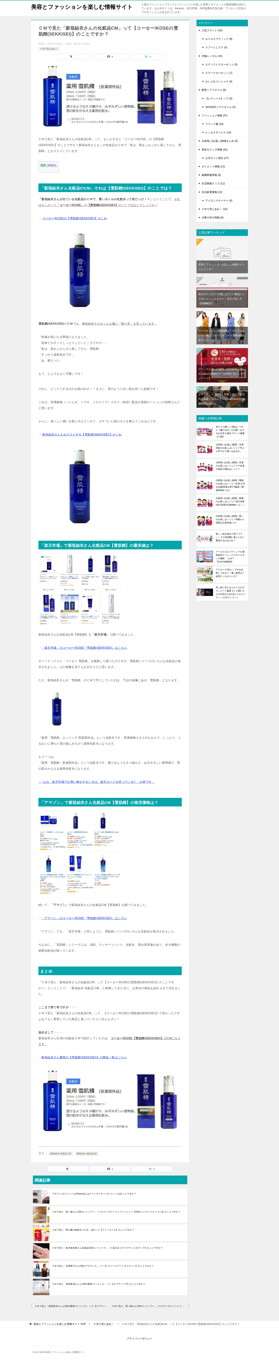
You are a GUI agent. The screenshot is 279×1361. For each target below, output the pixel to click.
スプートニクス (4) (216, 47)
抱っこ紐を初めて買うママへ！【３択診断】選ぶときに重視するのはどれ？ (230, 537)
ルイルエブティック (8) (218, 38)
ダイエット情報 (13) (213, 166)
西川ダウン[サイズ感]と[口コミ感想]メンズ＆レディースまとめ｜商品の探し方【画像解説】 (221, 299)
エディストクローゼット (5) (221, 64)
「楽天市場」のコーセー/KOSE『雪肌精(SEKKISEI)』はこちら (84, 647)
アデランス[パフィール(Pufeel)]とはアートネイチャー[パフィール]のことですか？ (94, 1193)
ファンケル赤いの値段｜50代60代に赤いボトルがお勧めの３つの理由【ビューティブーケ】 (221, 374)
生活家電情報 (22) (212, 192)
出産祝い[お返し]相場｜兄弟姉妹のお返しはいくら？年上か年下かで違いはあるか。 (230, 448)
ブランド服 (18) (214, 123)
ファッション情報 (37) (215, 115)
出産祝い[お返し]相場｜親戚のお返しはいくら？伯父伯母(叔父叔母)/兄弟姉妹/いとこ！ (230, 501)
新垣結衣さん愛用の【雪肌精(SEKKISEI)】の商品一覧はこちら (84, 1057)
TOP (59, 1324)
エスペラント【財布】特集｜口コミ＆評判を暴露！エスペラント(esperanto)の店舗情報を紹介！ (221, 399)
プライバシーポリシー (139, 1338)
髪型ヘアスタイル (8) (214, 89)
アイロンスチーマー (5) (218, 200)
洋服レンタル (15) (212, 56)
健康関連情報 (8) (211, 174)
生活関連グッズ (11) (213, 183)
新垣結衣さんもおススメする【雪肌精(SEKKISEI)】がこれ (82, 434)
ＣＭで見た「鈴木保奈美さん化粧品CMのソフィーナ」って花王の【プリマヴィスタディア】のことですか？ (107, 1248)
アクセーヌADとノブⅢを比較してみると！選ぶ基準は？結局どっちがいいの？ (230, 573)
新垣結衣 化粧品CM (86, 1153)
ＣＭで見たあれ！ (49, 49)
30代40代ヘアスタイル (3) (220, 107)
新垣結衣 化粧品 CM (60, 1153)
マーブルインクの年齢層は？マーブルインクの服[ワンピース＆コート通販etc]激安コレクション (221, 335)
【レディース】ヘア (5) (218, 98)
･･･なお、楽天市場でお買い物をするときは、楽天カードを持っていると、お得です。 (96, 781)
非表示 (52, 165)
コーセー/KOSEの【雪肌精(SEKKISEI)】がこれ (74, 218)
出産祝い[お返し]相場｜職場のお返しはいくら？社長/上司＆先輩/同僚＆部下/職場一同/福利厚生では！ (230, 485)
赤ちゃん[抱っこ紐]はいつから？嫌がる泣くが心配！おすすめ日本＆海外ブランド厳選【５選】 (230, 431)
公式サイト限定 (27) (217, 158)
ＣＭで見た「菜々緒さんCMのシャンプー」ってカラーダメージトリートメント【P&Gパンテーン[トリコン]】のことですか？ (116, 1212)
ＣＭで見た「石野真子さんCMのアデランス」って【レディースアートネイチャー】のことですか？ (103, 1266)
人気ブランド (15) (212, 30)
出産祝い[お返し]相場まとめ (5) (220, 140)
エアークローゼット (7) (218, 72)
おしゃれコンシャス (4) (218, 81)
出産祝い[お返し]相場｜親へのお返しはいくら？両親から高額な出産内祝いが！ (230, 519)
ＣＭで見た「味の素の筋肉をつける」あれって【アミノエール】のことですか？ (93, 1230)
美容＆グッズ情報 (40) (215, 149)
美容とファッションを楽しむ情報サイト (82, 6)
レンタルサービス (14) (218, 132)
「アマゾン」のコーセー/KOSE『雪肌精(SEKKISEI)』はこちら (84, 918)
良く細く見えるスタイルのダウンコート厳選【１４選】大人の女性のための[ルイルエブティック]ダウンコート (230, 592)
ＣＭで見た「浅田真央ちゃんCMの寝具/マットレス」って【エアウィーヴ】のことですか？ (98, 1284)
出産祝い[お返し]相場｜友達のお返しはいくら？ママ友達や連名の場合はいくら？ (230, 465)
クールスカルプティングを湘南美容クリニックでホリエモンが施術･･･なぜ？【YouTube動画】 (230, 556)
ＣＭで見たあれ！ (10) (215, 209)
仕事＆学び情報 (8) (212, 217)
